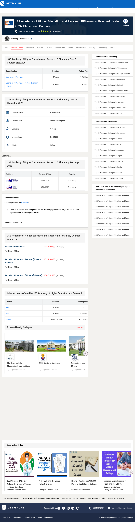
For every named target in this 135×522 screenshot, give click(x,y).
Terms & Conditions (45, 518)
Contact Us (17, 518)
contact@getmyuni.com (122, 508)
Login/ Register (105, 9)
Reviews (49, 48)
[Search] (77, 9)
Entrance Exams (31, 9)
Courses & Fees (17, 48)
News (64, 9)
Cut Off (40, 48)
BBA (7, 308)
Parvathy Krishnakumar (20, 39)
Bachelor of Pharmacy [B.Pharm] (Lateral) (23, 275)
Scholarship (102, 48)
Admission (30, 48)
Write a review (88, 9)
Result (70, 48)
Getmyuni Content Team (16, 490)
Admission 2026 (53, 9)
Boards (42, 9)
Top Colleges (6, 9)
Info (6, 48)
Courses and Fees (68, 498)
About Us (6, 518)
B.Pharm (24, 203)
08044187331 (98, 508)
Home (4, 498)
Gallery (92, 48)
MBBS (8, 319)
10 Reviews (56, 31)
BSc (7, 313)
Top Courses (18, 9)
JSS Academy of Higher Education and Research (42, 498)
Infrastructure (81, 48)
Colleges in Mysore (15, 498)
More (71, 9)
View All (80, 327)
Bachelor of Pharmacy (14, 77)
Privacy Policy (29, 518)
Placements (60, 48)
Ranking (113, 48)
